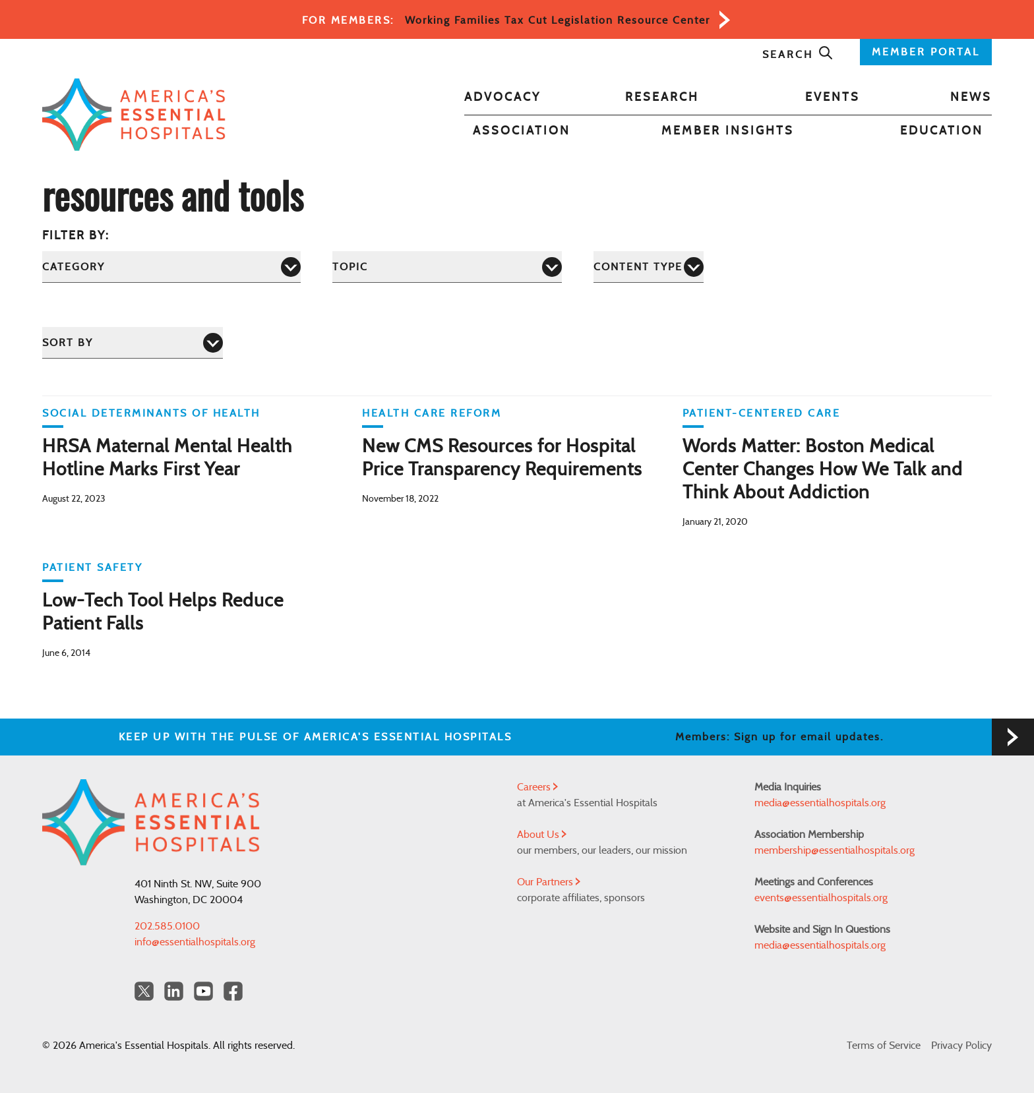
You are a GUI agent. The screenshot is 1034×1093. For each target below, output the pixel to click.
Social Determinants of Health (151, 413)
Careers (537, 787)
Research (662, 97)
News (971, 97)
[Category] (171, 266)
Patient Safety (92, 567)
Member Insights (727, 131)
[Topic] (447, 266)
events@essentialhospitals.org (821, 898)
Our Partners (548, 882)
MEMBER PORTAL (926, 52)
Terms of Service (884, 1045)
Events (832, 97)
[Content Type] (648, 266)
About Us (541, 834)
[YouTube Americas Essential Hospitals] (203, 991)
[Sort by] (132, 342)
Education (941, 131)
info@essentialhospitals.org (195, 942)
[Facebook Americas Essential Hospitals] (233, 991)
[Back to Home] (134, 114)
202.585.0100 (167, 926)
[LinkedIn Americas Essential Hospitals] (173, 991)
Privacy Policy (961, 1045)
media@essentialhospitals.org (820, 803)
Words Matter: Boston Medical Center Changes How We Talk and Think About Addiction (823, 470)
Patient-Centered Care (762, 413)
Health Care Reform (431, 413)
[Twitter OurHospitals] (144, 991)
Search (798, 54)
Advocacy (502, 97)
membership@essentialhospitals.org (834, 850)
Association (521, 131)
